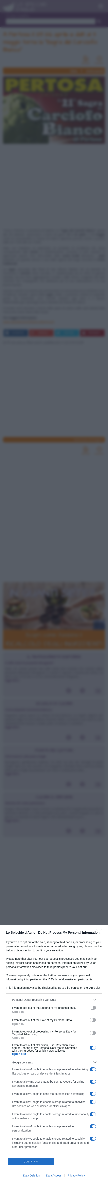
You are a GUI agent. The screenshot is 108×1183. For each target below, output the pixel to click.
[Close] (100, 933)
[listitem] (54, 1000)
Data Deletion (31, 1175)
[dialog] (54, 1054)
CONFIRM (31, 1161)
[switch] (93, 1008)
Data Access (54, 1175)
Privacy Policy (76, 1175)
